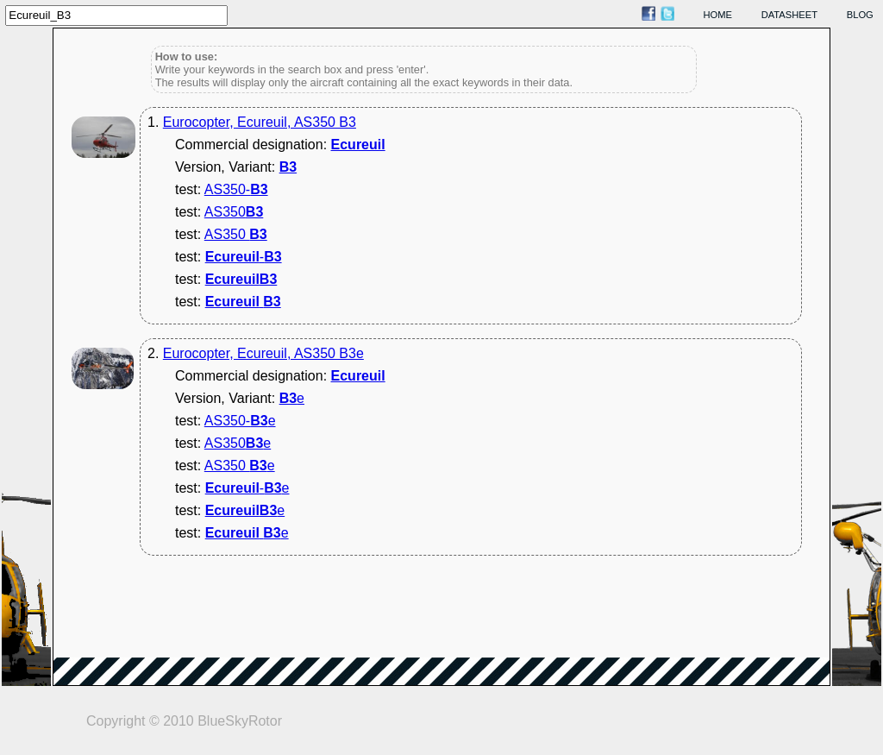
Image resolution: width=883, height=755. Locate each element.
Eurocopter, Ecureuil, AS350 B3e (263, 353)
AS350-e (240, 420)
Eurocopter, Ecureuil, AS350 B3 (259, 122)
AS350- (236, 189)
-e (247, 488)
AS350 (234, 211)
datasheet (789, 14)
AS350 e (239, 465)
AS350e (237, 443)
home (718, 14)
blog (860, 14)
